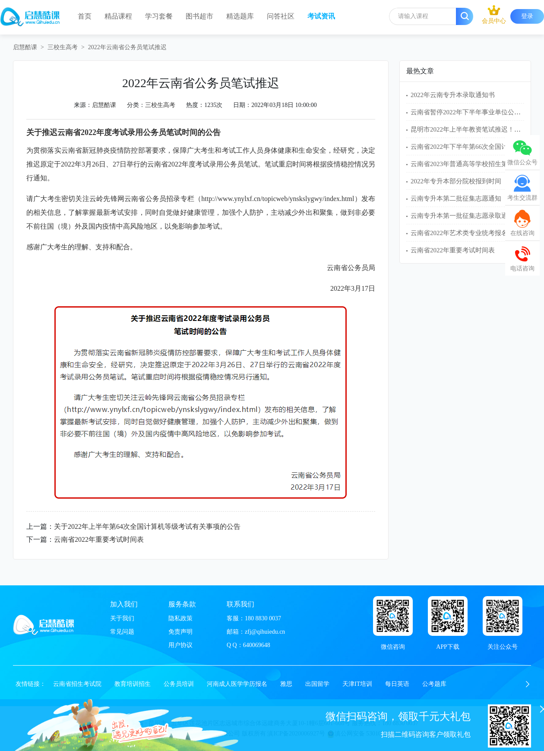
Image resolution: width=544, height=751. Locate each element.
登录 (527, 16)
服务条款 (182, 604)
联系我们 (240, 604)
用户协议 (180, 645)
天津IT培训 (357, 684)
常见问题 (122, 631)
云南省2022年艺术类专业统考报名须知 (466, 232)
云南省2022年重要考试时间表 (99, 539)
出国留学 (317, 684)
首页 (85, 16)
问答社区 (280, 16)
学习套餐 (159, 16)
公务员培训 (179, 684)
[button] (527, 684)
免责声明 (180, 631)
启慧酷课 (25, 47)
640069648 (256, 645)
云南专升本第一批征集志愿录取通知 (462, 215)
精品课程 (118, 16)
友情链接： (31, 684)
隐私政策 (180, 618)
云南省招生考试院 (77, 684)
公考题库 (434, 684)
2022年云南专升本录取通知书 (453, 94)
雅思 (286, 684)
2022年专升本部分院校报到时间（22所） (469, 181)
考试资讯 (321, 16)
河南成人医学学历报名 (237, 684)
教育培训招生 (132, 684)
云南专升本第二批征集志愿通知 (456, 198)
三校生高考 (62, 47)
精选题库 (240, 16)
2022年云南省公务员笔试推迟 (127, 47)
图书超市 (199, 16)
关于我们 (122, 618)
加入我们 (124, 604)
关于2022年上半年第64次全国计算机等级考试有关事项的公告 (147, 526)
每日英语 (397, 684)
